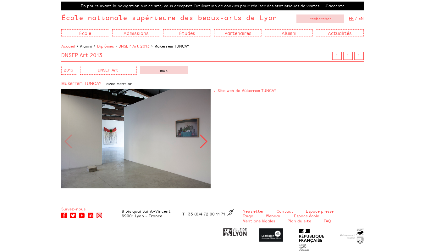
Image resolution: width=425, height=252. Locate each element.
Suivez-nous (73, 209)
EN (361, 18)
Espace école (306, 216)
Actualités (340, 33)
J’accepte (335, 6)
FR (351, 18)
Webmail (273, 216)
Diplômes (105, 46)
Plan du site (299, 221)
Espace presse (320, 211)
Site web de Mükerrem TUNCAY (247, 90)
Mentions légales (259, 221)
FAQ (327, 221)
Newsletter (253, 211)
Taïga (248, 216)
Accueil (68, 46)
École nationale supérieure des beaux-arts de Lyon (169, 17)
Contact (285, 211)
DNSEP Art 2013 (134, 46)
